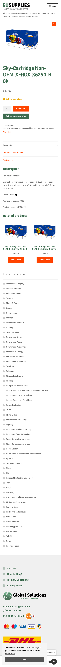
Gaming (9, 327)
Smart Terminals (13, 332)
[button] (54, 24)
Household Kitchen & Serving (18, 429)
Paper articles (12, 507)
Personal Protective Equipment (19, 478)
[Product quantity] (7, 109)
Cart (49, 660)
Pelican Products (13, 293)
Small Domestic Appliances (18, 439)
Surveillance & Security (16, 419)
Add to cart (21, 108)
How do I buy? (14, 574)
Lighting (9, 424)
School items (11, 516)
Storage (9, 318)
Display (9, 308)
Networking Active (14, 337)
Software (10, 371)
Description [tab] (8, 145)
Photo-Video (11, 415)
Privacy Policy (15, 585)
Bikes (8, 468)
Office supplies (12, 521)
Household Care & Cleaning (18, 434)
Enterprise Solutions (15, 356)
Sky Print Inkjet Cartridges (20, 395)
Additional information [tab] (13, 152)
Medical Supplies (13, 288)
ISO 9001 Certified (13, 616)
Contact (11, 568)
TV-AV (8, 410)
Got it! (24, 659)
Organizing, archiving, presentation (21, 497)
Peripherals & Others (15, 322)
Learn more (10, 653)
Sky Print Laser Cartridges (43, 13)
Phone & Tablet (12, 303)
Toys (8, 482)
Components (11, 313)
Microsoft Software (14, 376)
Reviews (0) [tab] (8, 160)
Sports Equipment (14, 463)
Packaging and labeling (16, 512)
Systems (9, 298)
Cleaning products (14, 526)
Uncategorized (12, 546)
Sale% (9, 536)
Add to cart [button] (16, 259)
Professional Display (15, 283)
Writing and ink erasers (16, 502)
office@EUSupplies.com (16, 606)
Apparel (9, 458)
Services (10, 366)
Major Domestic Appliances (18, 444)
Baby (8, 487)
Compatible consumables (21, 13)
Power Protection (13, 405)
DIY (7, 473)
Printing (9, 381)
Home (8, 13)
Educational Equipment (16, 361)
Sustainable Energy (14, 351)
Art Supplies (11, 531)
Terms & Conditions (18, 579)
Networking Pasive (14, 342)
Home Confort (12, 449)
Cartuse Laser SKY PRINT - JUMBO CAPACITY (28, 390)
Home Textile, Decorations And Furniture (23, 453)
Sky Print (7, 132)
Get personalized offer (16, 116)
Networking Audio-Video (17, 347)
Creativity (10, 492)
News (8, 541)
